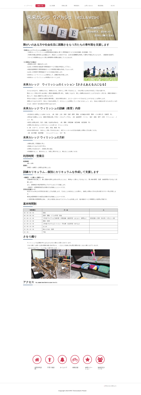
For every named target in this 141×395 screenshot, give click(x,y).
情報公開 (64, 5)
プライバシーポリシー (110, 385)
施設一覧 (40, 5)
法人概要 (52, 5)
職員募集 (100, 5)
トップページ (28, 5)
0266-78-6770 (42, 282)
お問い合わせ (89, 5)
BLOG (113, 5)
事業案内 (76, 5)
